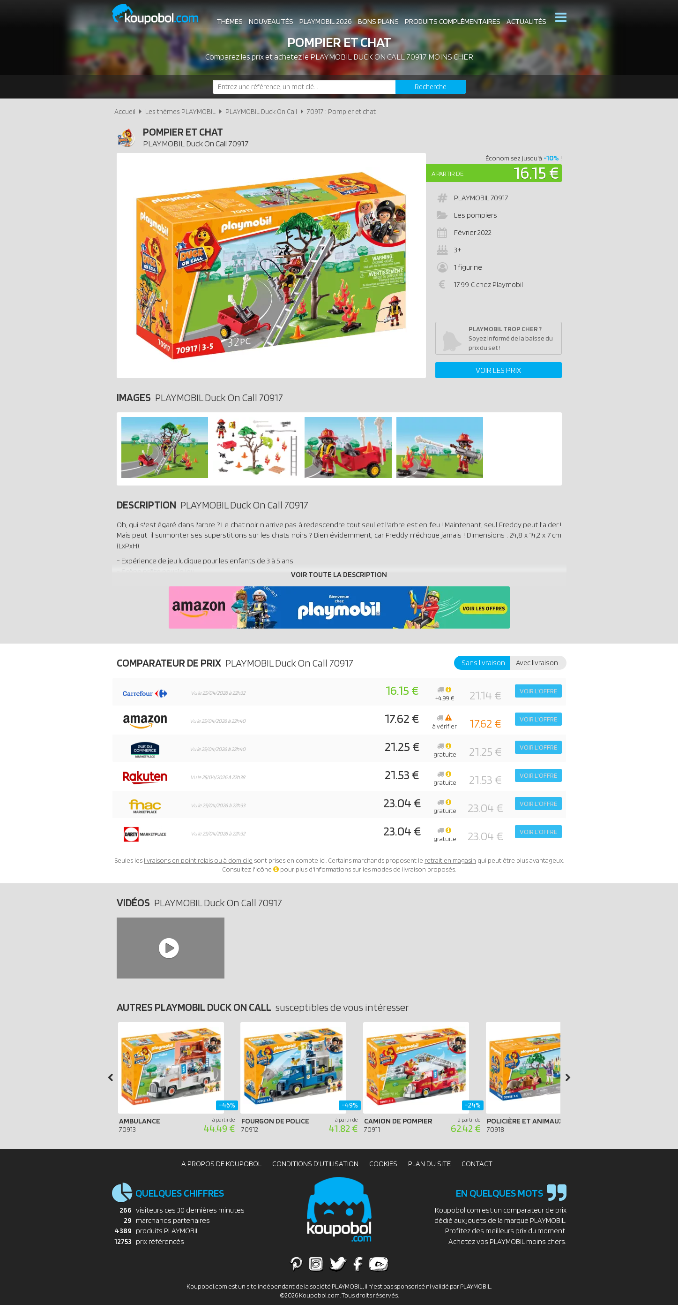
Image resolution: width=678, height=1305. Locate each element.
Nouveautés (270, 18)
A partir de (447, 173)
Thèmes (229, 18)
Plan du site (429, 1163)
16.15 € (536, 172)
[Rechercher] (430, 87)
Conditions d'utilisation (315, 1163)
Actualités (525, 18)
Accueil (124, 111)
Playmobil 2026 (324, 18)
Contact (477, 1163)
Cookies (383, 1163)
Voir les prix (498, 370)
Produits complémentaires (451, 18)
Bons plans (377, 18)
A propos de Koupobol (221, 1163)
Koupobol (161, 14)
